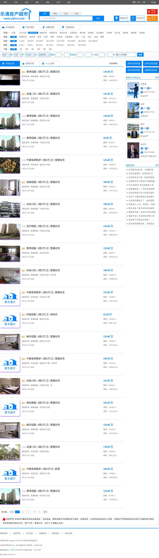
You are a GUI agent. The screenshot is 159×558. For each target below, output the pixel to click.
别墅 (52, 37)
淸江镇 (117, 33)
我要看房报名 (151, 70)
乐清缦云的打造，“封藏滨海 (141, 170)
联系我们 (55, 533)
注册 (143, 2)
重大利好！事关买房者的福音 (141, 208)
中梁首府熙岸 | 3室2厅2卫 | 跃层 (43, 469)
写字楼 (59, 37)
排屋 (46, 37)
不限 (13, 33)
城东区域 (33, 33)
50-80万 (30, 41)
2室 (26, 49)
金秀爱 (144, 84)
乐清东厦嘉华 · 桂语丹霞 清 (141, 174)
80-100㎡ (39, 45)
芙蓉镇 (125, 33)
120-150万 (61, 41)
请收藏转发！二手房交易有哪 (141, 189)
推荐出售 (30, 63)
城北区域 (63, 33)
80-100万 (39, 41)
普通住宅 (23, 37)
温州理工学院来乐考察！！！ (141, 220)
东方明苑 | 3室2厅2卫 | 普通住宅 (43, 226)
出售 (15, 2)
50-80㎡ (30, 45)
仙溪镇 (142, 33)
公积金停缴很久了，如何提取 (141, 201)
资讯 (58, 2)
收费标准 (42, 533)
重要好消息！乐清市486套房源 (142, 212)
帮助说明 (3, 533)
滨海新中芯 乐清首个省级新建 (142, 181)
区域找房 (10, 27)
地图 (37, 2)
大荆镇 (109, 33)
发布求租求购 (133, 70)
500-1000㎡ (82, 45)
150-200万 (71, 41)
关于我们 (29, 533)
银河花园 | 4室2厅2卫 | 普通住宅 (43, 336)
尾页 (45, 512)
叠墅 (102, 37)
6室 (50, 49)
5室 (44, 49)
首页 (5, 2)
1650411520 (14, 550)
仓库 (89, 37)
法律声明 (16, 533)
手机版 (153, 2)
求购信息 (70, 27)
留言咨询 (68, 533)
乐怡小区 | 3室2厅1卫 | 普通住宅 (43, 380)
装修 (68, 2)
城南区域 (43, 33)
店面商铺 (68, 37)
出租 (26, 2)
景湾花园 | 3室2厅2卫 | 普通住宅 (43, 71)
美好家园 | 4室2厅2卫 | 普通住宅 (43, 402)
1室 (20, 49)
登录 (138, 2)
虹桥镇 (91, 33)
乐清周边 (73, 33)
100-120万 (50, 41)
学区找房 (30, 27)
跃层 (39, 37)
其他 (96, 37)
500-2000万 (93, 41)
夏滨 (143, 124)
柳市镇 (82, 33)
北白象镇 (100, 33)
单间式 (32, 37)
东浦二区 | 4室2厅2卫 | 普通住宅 (43, 94)
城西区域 (53, 33)
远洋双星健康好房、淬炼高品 (141, 224)
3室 (32, 49)
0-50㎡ (22, 45)
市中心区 (23, 33)
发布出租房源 (151, 63)
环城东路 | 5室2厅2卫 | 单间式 (41, 314)
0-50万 (22, 41)
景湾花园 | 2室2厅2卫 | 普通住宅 (43, 138)
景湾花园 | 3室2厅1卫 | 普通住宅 (43, 248)
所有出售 (10, 63)
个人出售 (50, 63)
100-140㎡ (50, 45)
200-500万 (82, 41)
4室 (38, 49)
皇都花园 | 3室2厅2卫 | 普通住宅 (43, 182)
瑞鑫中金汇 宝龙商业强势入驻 (142, 216)
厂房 (83, 37)
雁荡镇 (133, 33)
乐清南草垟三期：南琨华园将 (141, 177)
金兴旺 (144, 144)
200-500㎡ (71, 45)
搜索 (98, 18)
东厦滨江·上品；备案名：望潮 (142, 204)
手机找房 (140, 18)
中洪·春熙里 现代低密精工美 (141, 185)
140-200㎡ (61, 45)
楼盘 (47, 2)
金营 (143, 104)
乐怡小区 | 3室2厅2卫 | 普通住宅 (43, 204)
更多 (157, 77)
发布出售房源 (133, 63)
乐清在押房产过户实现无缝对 (141, 193)
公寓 (77, 37)
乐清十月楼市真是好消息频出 (141, 197)
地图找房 (123, 18)
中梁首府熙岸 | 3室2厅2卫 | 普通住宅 (45, 160)
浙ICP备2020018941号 (7, 554)
